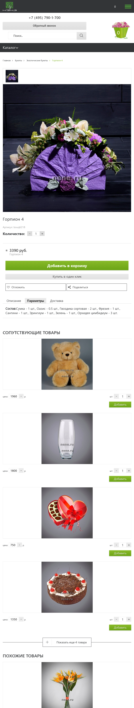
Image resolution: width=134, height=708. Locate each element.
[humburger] (128, 6)
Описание (14, 301)
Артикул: (8, 227)
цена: (5, 396)
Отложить (18, 287)
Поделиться (80, 287)
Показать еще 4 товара (71, 642)
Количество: (14, 233)
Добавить (120, 404)
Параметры (35, 301)
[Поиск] (47, 35)
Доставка (56, 301)
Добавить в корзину (67, 265)
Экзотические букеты (37, 60)
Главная (7, 60)
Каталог (10, 47)
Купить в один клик (67, 276)
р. (25, 396)
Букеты (18, 60)
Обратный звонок (44, 25)
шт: (111, 396)
